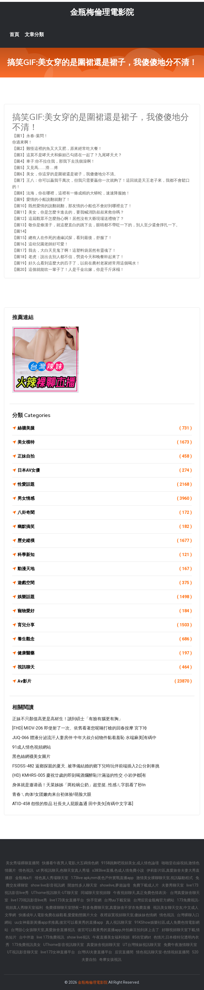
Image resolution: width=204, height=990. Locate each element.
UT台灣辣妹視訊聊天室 (142, 945)
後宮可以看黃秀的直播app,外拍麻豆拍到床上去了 (118, 930)
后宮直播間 (124, 952)
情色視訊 (26, 870)
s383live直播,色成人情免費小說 (118, 870)
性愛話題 (105, 484)
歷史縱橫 (105, 540)
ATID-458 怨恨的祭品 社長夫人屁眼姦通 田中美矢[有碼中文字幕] (72, 803)
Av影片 (105, 681)
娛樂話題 (105, 597)
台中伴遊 (26, 937)
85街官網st (141, 937)
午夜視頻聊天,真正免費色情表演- (140, 893)
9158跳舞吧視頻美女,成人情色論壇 (130, 863)
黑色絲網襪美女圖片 (31, 756)
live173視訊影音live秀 (29, 900)
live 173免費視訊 (50, 937)
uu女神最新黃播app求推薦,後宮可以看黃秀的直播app (59, 922)
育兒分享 (105, 625)
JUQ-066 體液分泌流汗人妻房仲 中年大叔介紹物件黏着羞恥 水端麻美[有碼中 (84, 737)
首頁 (14, 34)
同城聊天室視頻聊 (95, 893)
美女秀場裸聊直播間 (22, 863)
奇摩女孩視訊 (110, 959)
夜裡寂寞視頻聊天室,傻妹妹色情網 (128, 915)
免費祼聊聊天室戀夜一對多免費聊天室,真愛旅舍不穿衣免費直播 (97, 907)
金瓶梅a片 (23, 878)
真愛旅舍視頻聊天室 (103, 945)
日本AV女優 (105, 470)
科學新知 (105, 554)
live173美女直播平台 (67, 900)
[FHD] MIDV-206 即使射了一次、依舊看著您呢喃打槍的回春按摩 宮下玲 (79, 728)
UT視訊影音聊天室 (22, 952)
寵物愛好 (105, 611)
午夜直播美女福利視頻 (111, 937)
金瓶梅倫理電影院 (102, 12)
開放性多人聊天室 (82, 885)
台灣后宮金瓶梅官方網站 (153, 900)
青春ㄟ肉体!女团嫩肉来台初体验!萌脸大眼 (51, 794)
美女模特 (105, 442)
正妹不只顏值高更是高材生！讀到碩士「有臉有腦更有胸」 (67, 718)
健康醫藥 (105, 653)
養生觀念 (105, 639)
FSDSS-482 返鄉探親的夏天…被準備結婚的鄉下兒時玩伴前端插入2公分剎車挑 (85, 765)
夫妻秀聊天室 (173, 885)
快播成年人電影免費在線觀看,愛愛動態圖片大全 (58, 915)
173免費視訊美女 (26, 945)
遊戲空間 (105, 583)
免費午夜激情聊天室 (180, 945)
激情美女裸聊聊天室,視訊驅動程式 (164, 878)
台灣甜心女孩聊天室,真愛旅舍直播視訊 (43, 930)
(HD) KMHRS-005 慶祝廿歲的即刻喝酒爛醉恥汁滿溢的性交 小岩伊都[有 (79, 775)
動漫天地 (105, 568)
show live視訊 (78, 937)
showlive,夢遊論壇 (115, 885)
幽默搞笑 (105, 526)
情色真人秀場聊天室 (51, 878)
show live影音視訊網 (48, 885)
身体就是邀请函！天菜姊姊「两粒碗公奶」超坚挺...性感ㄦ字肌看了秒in (79, 784)
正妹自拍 (105, 456)
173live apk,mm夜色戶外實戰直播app (102, 878)
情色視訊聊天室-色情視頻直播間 (162, 952)
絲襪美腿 (105, 428)
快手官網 (94, 900)
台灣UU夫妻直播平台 (95, 952)
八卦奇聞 (105, 512)
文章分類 (34, 34)
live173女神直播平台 (58, 952)
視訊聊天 (105, 667)
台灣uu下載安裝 (117, 900)
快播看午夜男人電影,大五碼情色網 (70, 863)
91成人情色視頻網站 (31, 747)
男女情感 (105, 498)
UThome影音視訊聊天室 (63, 945)
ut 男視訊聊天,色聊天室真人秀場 (63, 870)
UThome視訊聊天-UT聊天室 (54, 893)
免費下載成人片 (146, 885)
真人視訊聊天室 (119, 922)
